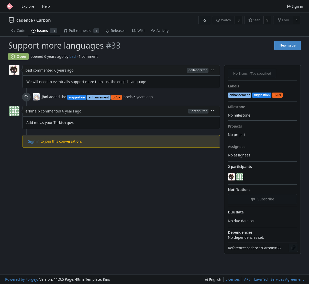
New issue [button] (288, 45)
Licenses (233, 279)
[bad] (232, 177)
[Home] (10, 6)
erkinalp (33, 111)
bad (72, 56)
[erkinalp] (240, 177)
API (247, 279)
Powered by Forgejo (21, 279)
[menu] (213, 70)
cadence (24, 20)
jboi (45, 96)
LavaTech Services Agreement (279, 279)
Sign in (33, 141)
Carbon (43, 20)
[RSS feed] (204, 20)
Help (46, 6)
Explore (27, 6)
